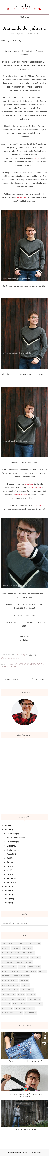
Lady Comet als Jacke (25, 1129)
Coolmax (16, 948)
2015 (6, 894)
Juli (8, 858)
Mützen (6, 976)
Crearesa (27, 948)
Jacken (22, 967)
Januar (10, 882)
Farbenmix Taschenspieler (15, 957)
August (10, 854)
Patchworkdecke (10, 985)
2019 (6, 825)
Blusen (5, 948)
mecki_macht (21, 494)
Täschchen (36, 1004)
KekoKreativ (34, 967)
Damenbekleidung (19, 664)
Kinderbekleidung (11, 971)
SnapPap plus (9, 999)
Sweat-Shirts (9, 666)
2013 (6, 903)
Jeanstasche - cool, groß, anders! (25, 1061)
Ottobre (24, 981)
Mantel (42, 971)
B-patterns (36, 487)
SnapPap (31, 994)
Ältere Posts (38, 679)
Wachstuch (20, 1008)
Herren (20, 962)
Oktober (10, 846)
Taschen (6, 1004)
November (11, 842)
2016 (6, 890)
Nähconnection (9, 981)
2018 (6, 829)
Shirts (21, 994)
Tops (15, 1004)
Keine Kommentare (10, 658)
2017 (6, 886)
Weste (31, 1008)
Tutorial (24, 1004)
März (9, 874)
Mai (8, 866)
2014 (6, 899)
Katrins (37, 158)
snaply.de (29, 484)
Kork (33, 971)
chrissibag (18, 1152)
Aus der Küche (33, 943)
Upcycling (7, 1008)
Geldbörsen (8, 962)
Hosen (29, 962)
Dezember (11, 834)
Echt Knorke (28, 953)
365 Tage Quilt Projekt (13, 943)
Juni (8, 862)
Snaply (21, 999)
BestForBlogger (36, 1152)
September (11, 850)
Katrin (38, 505)
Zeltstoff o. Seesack (12, 1013)
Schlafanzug (8, 994)
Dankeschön (37, 664)
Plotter (25, 985)
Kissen (25, 971)
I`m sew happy (9, 967)
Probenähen (27, 990)
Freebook (35, 957)
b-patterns (30, 1013)
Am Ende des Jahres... (24, 28)
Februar (10, 878)
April (9, 870)
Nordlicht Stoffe (20, 976)
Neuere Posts (11, 679)
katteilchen (21, 197)
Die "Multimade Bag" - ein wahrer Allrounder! (25, 1095)
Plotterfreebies (10, 990)
